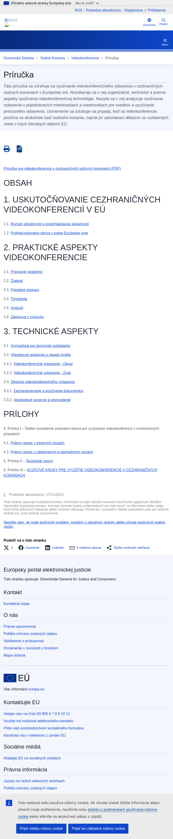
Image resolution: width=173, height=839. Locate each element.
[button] (10, 547)
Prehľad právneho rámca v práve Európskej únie (49, 233)
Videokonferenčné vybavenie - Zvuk (42, 373)
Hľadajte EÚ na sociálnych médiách (32, 758)
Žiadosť (17, 281)
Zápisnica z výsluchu (27, 317)
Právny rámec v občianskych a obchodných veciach (52, 452)
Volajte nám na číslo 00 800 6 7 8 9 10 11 (37, 714)
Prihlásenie (157, 10)
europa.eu (36, 689)
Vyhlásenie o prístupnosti (24, 641)
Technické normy (39, 461)
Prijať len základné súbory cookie (98, 828)
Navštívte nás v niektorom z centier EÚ (35, 735)
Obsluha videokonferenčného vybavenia (43, 382)
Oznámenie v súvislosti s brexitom (31, 648)
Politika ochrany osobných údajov (30, 634)
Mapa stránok (14, 655)
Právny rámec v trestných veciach (37, 443)
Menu (165, 42)
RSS (78, 10)
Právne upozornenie (20, 626)
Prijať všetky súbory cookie (41, 828)
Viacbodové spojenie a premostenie (42, 400)
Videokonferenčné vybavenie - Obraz (43, 364)
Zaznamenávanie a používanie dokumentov (48, 391)
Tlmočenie (19, 299)
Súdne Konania (52, 58)
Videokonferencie (85, 58)
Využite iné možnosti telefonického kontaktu (38, 721)
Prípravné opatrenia (26, 272)
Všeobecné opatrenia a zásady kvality (41, 355)
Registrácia (134, 10)
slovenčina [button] (149, 22)
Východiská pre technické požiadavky (41, 346)
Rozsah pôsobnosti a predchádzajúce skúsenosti (50, 224)
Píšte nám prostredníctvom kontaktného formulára (44, 728)
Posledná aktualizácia (103, 10)
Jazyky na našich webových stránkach (34, 781)
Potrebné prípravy (25, 290)
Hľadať (163, 22)
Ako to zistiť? (87, 3)
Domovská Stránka (19, 58)
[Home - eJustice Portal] (10, 22)
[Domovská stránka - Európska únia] (17, 678)
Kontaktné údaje (17, 604)
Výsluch (17, 308)
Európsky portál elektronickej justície (47, 570)
